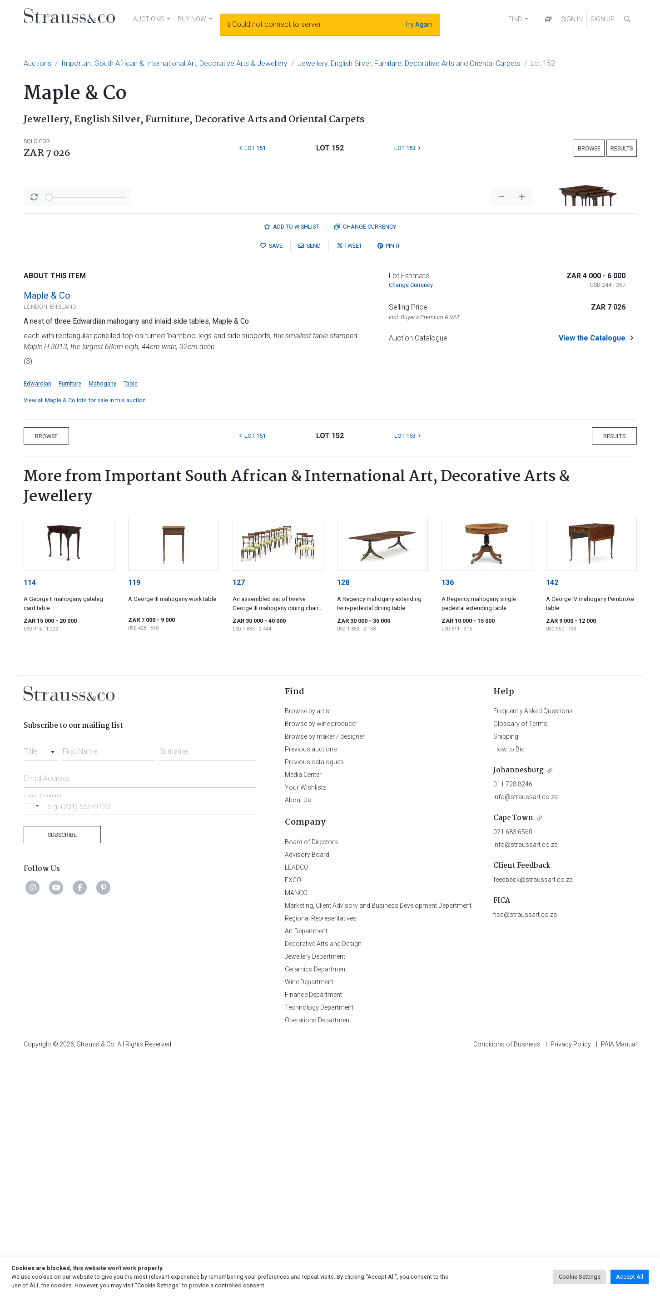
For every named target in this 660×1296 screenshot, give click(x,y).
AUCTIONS (148, 19)
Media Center (303, 1012)
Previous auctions (311, 987)
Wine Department (309, 1220)
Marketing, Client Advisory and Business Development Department (378, 1143)
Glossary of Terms (520, 962)
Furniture (70, 621)
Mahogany (102, 621)
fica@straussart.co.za (525, 1152)
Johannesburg (518, 1008)
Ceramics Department (316, 1207)
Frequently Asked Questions (533, 949)
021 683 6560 (512, 1070)
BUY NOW (192, 19)
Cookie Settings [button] (579, 1276)
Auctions (37, 63)
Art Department (306, 1169)
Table (131, 621)
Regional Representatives (321, 1156)
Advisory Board (307, 1092)
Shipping (505, 974)
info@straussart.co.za (525, 1035)
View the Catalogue (592, 576)
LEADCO (296, 1105)
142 (552, 820)
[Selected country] (32, 1044)
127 (239, 820)
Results (621, 148)
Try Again (418, 24)
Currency (365, 464)
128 (343, 820)
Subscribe (62, 1073)
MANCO (296, 1131)
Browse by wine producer (321, 962)
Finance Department (313, 1232)
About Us (298, 1038)
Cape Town (513, 1056)
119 (134, 820)
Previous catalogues (314, 1000)
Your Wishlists (306, 1025)
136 (448, 820)
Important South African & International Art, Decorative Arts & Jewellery (174, 63)
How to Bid (509, 987)
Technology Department (319, 1245)
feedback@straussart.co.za (533, 1117)
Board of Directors (311, 1080)
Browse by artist (308, 949)
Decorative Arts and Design (323, 1182)
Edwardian (37, 621)
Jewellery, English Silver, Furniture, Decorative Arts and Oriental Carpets (409, 63)
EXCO (293, 1118)
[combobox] (41, 987)
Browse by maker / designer (325, 974)
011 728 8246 (512, 1022)
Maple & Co (47, 533)
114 (30, 820)
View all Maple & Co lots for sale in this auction (85, 638)
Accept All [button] (629, 1276)
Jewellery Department (315, 1194)
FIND (515, 19)
